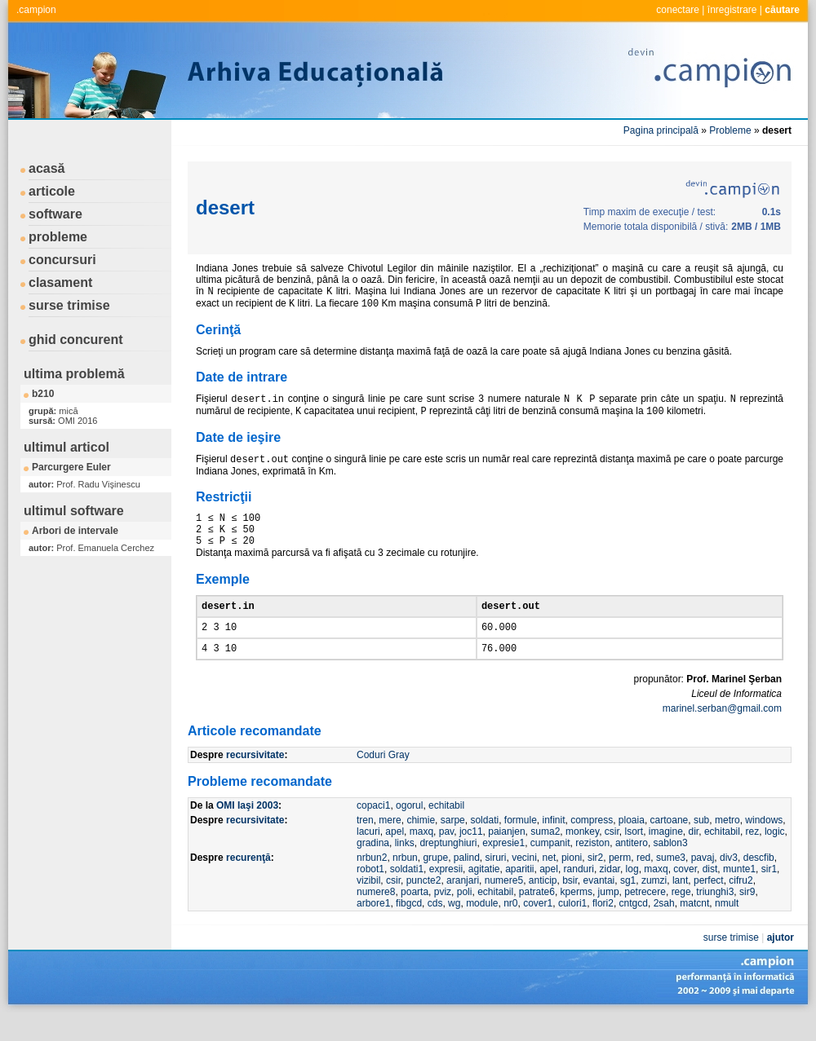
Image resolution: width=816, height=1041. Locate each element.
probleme (58, 237)
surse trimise (69, 305)
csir (612, 856)
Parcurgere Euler (71, 467)
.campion (36, 9)
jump (608, 916)
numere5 (504, 905)
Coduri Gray (383, 779)
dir (694, 856)
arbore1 (373, 927)
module (482, 927)
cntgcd (633, 927)
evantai (599, 905)
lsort (633, 856)
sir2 (595, 882)
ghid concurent (76, 339)
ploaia (632, 844)
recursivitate (255, 779)
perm (620, 882)
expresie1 (503, 867)
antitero (631, 867)
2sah (664, 927)
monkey (582, 856)
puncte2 (423, 905)
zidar (610, 893)
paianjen (506, 856)
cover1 (537, 927)
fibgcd (409, 927)
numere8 (376, 916)
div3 (729, 882)
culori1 (572, 927)
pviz (442, 916)
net (550, 882)
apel (394, 856)
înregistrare (732, 9)
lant (680, 905)
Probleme (730, 130)
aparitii (519, 893)
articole (52, 191)
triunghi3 (715, 916)
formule (520, 844)
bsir (570, 905)
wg (454, 927)
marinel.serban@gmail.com (722, 733)
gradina (373, 867)
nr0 (510, 927)
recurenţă (248, 882)
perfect (709, 905)
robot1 (370, 893)
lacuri (368, 856)
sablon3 (671, 867)
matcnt (694, 927)
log (632, 893)
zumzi (654, 905)
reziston (592, 867)
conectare (677, 9)
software (55, 214)
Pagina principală (660, 130)
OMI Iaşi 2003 (247, 830)
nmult (726, 927)
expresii (446, 893)
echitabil (446, 830)
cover (685, 893)
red (643, 882)
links (405, 867)
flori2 (603, 927)
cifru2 (740, 905)
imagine (666, 856)
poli (464, 916)
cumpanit (550, 867)
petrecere (645, 916)
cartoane (669, 844)
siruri (496, 882)
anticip (543, 905)
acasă (47, 168)
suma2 (545, 856)
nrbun (405, 882)
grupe (435, 882)
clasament (60, 282)
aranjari (462, 905)
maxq (421, 856)
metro (727, 844)
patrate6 (537, 916)
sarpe (453, 844)
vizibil (368, 905)
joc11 (471, 856)
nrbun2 (372, 882)
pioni (571, 882)
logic (775, 856)
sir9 (747, 916)
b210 (43, 393)
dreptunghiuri (448, 867)
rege (681, 916)
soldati (484, 844)
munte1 (739, 893)
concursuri (62, 260)
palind (467, 882)
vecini (524, 882)
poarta (414, 916)
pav (446, 856)
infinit (553, 844)
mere (390, 844)
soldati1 (407, 893)
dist (710, 893)
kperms (576, 916)
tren (365, 844)
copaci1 (373, 830)
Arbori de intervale (75, 530)
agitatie (484, 893)
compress (591, 844)
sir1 (769, 893)
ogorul (409, 830)
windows (764, 844)
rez (753, 856)
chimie (420, 844)
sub (701, 844)
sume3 (670, 882)
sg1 (628, 905)
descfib (758, 882)
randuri (579, 893)
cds (435, 927)
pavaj (703, 882)
